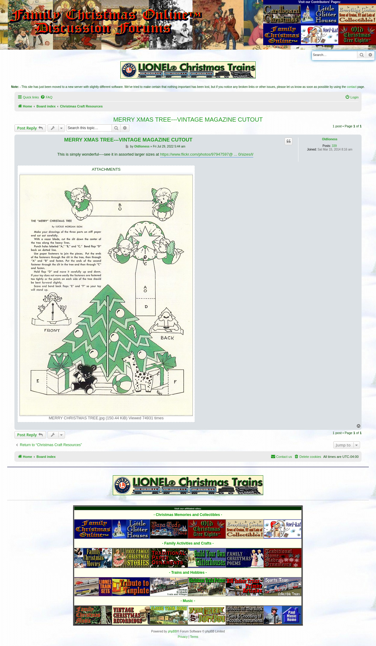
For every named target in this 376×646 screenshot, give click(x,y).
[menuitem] (46, 97)
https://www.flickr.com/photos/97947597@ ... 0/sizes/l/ (206, 154)
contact (351, 87)
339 (334, 146)
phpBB (172, 631)
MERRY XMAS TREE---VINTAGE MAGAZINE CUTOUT (188, 119)
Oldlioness (329, 139)
